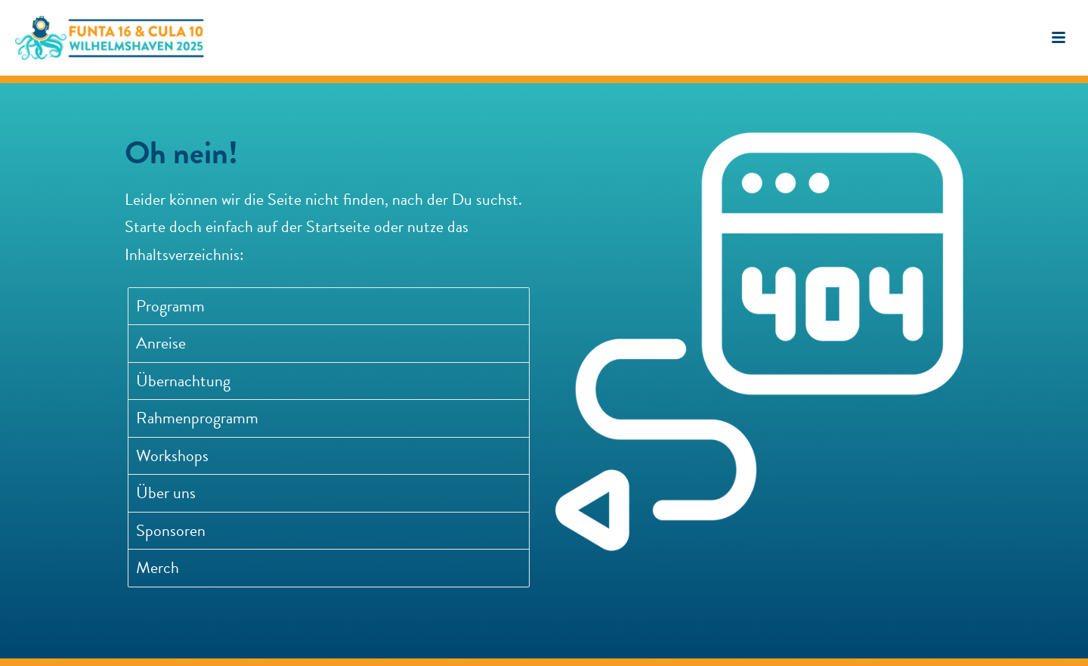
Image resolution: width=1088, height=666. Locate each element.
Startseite (338, 226)
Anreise (161, 342)
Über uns (166, 492)
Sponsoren (171, 530)
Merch (157, 567)
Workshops (172, 455)
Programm (170, 305)
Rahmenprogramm (197, 417)
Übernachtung (183, 380)
